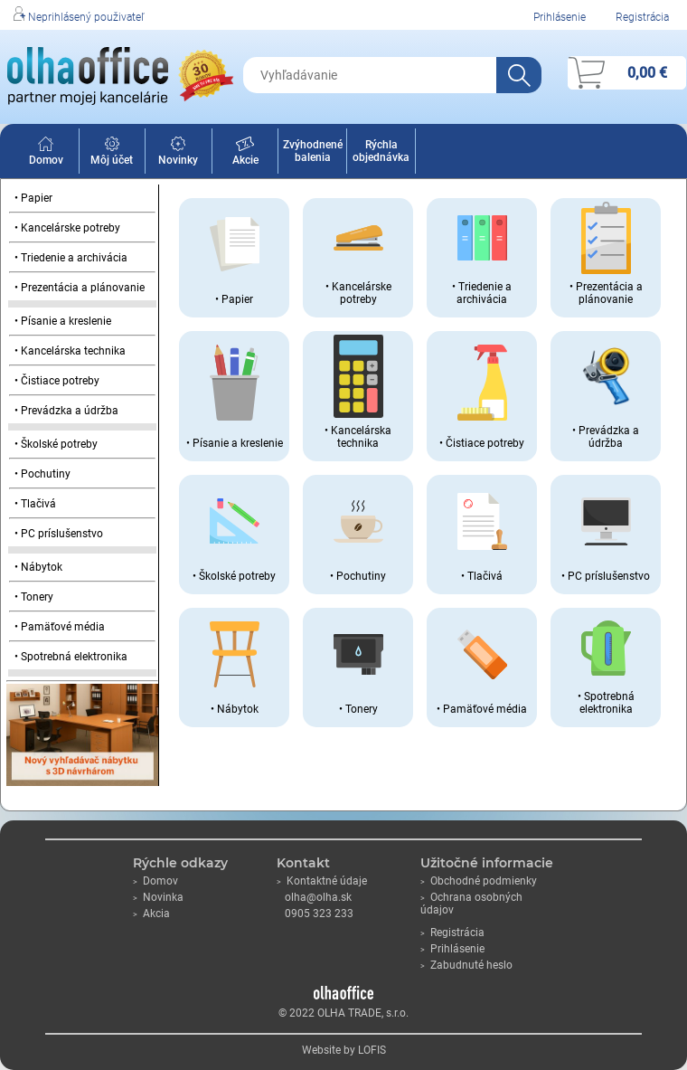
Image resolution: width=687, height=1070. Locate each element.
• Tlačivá (35, 503)
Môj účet (111, 153)
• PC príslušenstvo (58, 533)
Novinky (178, 153)
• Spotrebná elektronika (71, 656)
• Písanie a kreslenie (63, 321)
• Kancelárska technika (70, 351)
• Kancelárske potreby (67, 228)
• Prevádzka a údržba (66, 410)
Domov (46, 153)
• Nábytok (38, 567)
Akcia (151, 913)
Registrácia (642, 17)
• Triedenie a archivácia (71, 257)
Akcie (245, 153)
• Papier (33, 198)
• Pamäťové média (59, 626)
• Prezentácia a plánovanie (79, 287)
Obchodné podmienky (478, 881)
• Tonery (34, 597)
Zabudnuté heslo (466, 965)
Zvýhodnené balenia (313, 151)
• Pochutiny (42, 474)
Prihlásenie (559, 17)
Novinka (158, 897)
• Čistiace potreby (57, 380)
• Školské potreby (56, 444)
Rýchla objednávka (381, 151)
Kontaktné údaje (322, 881)
